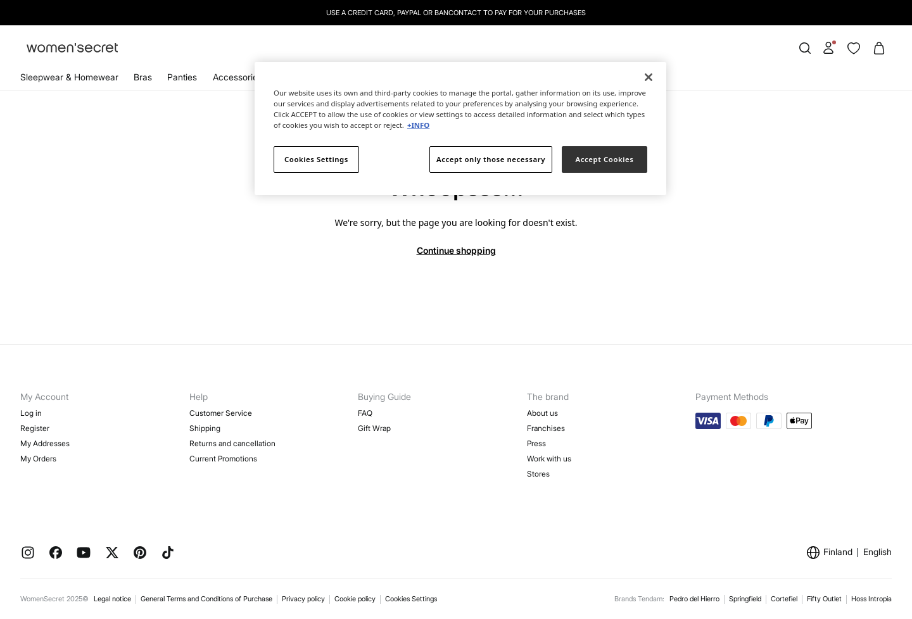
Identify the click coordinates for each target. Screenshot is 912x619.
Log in (31, 413)
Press (536, 443)
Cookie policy (355, 598)
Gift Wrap (374, 428)
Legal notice (112, 598)
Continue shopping (456, 250)
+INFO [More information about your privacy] (418, 125)
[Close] (648, 77)
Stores (538, 473)
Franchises (546, 428)
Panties (182, 77)
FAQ (365, 413)
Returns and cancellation (232, 443)
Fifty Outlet (824, 598)
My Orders (38, 458)
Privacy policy (303, 598)
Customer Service (220, 413)
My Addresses (45, 443)
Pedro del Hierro (694, 598)
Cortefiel (784, 598)
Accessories (237, 77)
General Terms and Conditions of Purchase (206, 598)
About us (542, 413)
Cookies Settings (411, 598)
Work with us (549, 458)
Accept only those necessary (490, 159)
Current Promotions (223, 458)
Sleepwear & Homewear (69, 77)
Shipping (204, 428)
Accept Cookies (605, 159)
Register (34, 428)
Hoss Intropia (871, 598)
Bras (143, 77)
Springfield (745, 598)
